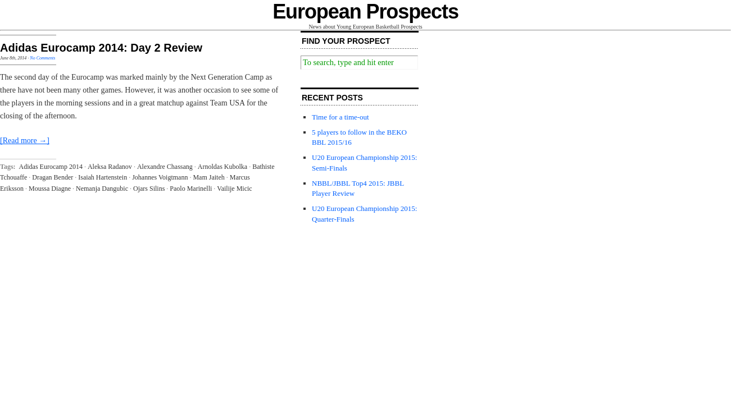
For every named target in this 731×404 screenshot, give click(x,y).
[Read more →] (24, 140)
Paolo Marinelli (191, 188)
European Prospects (365, 11)
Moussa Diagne (50, 188)
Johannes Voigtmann (160, 177)
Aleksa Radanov (110, 167)
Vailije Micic (234, 188)
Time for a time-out (340, 117)
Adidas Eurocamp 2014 (51, 167)
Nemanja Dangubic (102, 188)
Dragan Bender (52, 177)
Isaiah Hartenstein (102, 177)
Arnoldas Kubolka (222, 167)
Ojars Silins (149, 188)
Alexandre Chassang (165, 167)
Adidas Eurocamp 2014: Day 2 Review (101, 48)
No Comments (42, 58)
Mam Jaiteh (208, 177)
